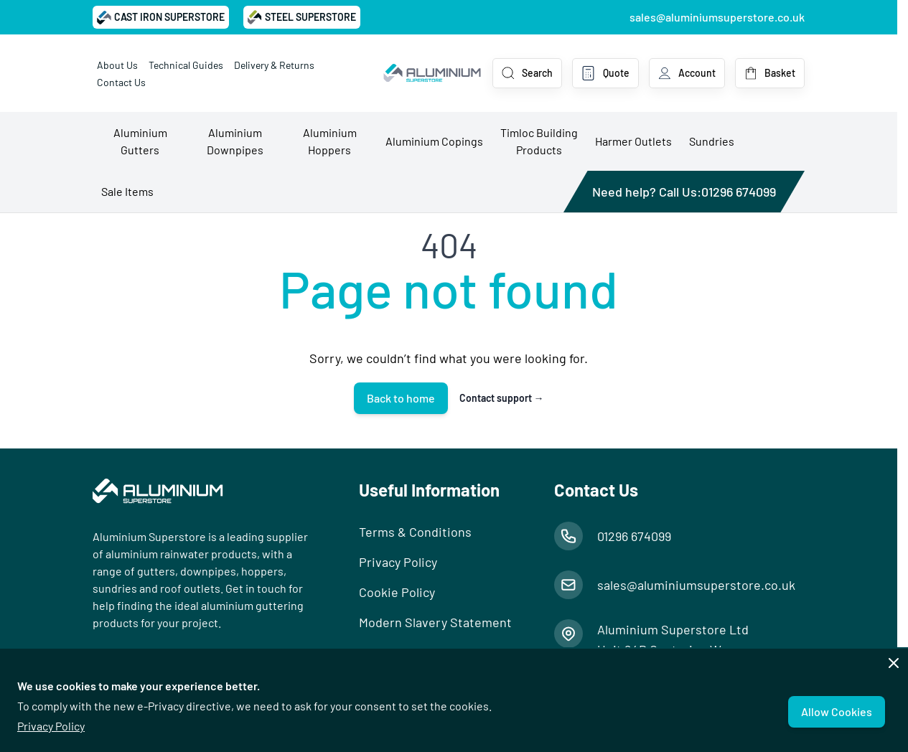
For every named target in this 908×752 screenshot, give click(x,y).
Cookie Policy (397, 592)
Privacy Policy (51, 726)
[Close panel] (893, 663)
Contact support (501, 398)
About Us (117, 65)
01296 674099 (738, 191)
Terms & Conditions (415, 532)
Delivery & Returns (274, 65)
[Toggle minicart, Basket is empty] (770, 73)
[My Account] (687, 73)
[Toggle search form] (527, 73)
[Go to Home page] (432, 73)
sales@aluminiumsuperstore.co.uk (717, 17)
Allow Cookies (836, 711)
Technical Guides (186, 65)
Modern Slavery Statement (435, 622)
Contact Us (121, 82)
